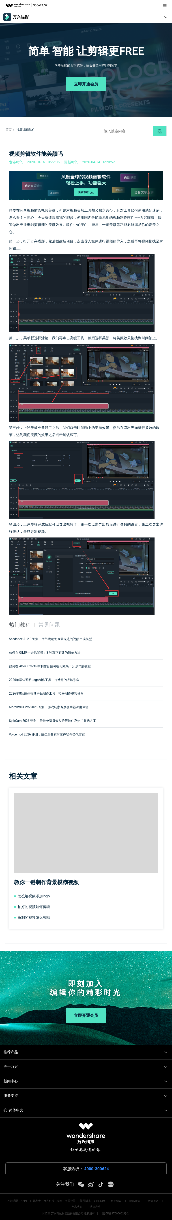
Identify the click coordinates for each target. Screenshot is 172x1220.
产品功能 (76, 1206)
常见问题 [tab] (49, 625)
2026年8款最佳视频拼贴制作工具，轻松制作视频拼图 (46, 693)
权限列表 (153, 1201)
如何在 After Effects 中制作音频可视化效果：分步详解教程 (50, 666)
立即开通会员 (86, 84)
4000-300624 (96, 1169)
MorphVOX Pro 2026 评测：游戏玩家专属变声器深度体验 (48, 707)
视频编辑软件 (25, 129)
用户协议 (116, 1201)
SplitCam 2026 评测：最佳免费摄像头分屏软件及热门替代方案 (52, 721)
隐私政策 (134, 1201)
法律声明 (95, 1206)
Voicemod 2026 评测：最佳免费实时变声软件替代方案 (47, 734)
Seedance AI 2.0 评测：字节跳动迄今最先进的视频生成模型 (50, 639)
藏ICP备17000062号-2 (115, 1213)
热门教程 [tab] (20, 625)
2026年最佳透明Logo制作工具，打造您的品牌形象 (44, 680)
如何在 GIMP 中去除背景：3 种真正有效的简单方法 (44, 652)
